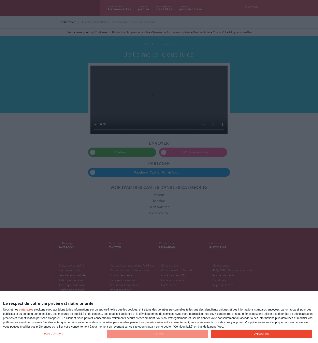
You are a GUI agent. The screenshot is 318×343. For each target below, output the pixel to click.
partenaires (26, 309)
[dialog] (159, 317)
